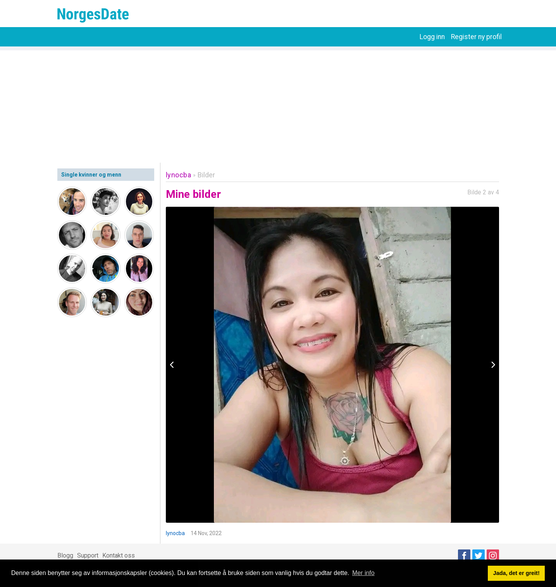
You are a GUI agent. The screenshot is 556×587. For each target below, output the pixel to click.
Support (87, 555)
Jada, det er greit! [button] (516, 573)
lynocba (178, 175)
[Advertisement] (278, 104)
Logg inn (432, 37)
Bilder (206, 175)
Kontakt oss (118, 555)
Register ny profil (476, 37)
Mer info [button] (363, 573)
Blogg (65, 555)
